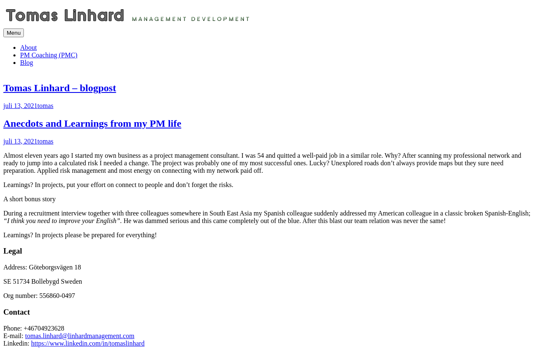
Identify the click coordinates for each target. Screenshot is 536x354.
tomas (45, 105)
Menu (14, 33)
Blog (26, 62)
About (28, 47)
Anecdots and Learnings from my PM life (92, 123)
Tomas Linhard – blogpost (59, 87)
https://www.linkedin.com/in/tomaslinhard (87, 343)
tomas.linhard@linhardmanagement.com (79, 335)
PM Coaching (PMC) (48, 55)
